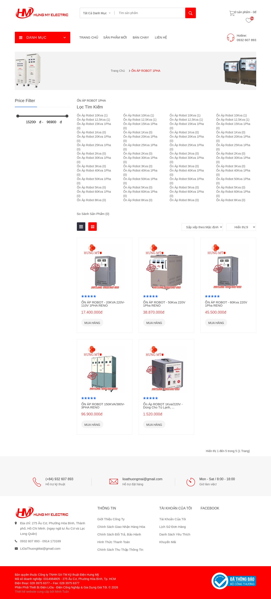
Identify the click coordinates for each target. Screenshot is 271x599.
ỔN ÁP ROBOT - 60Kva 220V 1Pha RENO (226, 303)
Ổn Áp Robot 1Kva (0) (91, 132)
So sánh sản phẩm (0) (93, 214)
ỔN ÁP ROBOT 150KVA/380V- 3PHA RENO (103, 405)
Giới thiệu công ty (110, 519)
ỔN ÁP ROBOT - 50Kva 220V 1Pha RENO (164, 303)
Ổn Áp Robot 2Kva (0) (91, 153)
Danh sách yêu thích (174, 534)
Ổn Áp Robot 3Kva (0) (91, 166)
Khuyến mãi (167, 542)
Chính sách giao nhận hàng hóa (121, 526)
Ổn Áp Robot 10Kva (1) (92, 115)
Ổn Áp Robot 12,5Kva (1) (93, 119)
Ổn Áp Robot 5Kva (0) (91, 187)
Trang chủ (118, 70)
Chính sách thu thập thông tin (120, 549)
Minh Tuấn (62, 591)
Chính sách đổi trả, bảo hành (119, 534)
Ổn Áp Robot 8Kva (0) (91, 200)
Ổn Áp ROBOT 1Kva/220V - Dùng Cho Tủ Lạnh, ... (163, 405)
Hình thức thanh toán (113, 542)
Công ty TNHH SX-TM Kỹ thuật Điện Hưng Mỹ (68, 574)
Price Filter (25, 100)
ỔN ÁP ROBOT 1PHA (145, 70)
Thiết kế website (25, 591)
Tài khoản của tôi (172, 519)
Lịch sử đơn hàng (172, 526)
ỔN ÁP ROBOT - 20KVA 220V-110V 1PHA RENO (103, 303)
